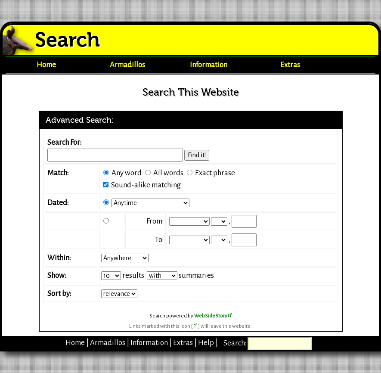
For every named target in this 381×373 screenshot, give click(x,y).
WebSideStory (210, 316)
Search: (235, 343)
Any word (127, 173)
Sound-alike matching (146, 185)
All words (168, 173)
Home (46, 65)
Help (206, 343)
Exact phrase (215, 173)
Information (208, 65)
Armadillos (127, 65)
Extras (290, 65)
